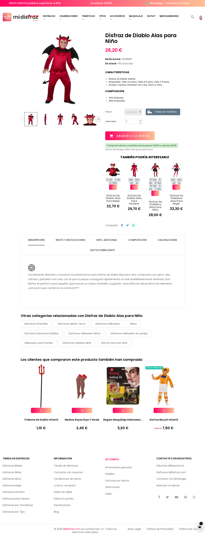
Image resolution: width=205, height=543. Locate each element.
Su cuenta (112, 465)
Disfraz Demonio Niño (114, 348)
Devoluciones (62, 510)
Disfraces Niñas (12, 478)
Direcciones (112, 493)
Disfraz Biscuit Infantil (164, 425)
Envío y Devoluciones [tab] (70, 245)
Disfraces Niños (12, 484)
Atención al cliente (178, 3)
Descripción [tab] (36, 245)
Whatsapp (180, 484)
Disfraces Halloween (108, 329)
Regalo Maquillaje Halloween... (123, 425)
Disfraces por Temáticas (18, 510)
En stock (110, 69)
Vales (108, 499)
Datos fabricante (102, 255)
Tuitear (127, 231)
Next (98, 124)
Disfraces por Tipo (14, 517)
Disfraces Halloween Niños (84, 339)
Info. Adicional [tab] (106, 245)
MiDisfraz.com (72, 534)
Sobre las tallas (63, 497)
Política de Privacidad (160, 534)
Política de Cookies (190, 534)
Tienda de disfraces (66, 471)
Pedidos (110, 479)
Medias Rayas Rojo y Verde (82, 425)
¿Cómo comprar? (65, 491)
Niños (133, 329)
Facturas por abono (117, 486)
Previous (22, 124)
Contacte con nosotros (68, 478)
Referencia (112, 64)
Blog (56, 517)
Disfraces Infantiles (36, 329)
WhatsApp (156, 3)
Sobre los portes (64, 504)
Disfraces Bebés (12, 471)
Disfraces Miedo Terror (72, 329)
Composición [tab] (137, 245)
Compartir (122, 231)
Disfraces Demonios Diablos (41, 339)
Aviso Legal (134, 534)
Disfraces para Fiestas (16, 504)
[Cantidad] (132, 127)
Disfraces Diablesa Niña (77, 348)
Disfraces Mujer (12, 491)
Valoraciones (167, 245)
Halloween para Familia (38, 348)
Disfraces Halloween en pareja (129, 339)
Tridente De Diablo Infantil (41, 425)
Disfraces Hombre (14, 497)
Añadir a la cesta (130, 142)
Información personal (118, 473)
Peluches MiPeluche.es (170, 471)
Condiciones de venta (67, 484)
